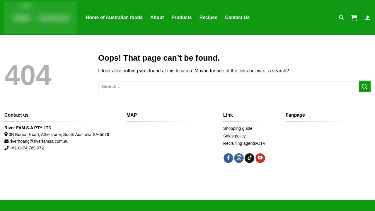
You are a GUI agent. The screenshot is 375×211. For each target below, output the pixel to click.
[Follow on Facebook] (228, 158)
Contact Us (237, 17)
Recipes (208, 17)
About (157, 17)
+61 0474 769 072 (27, 148)
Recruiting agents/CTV (244, 143)
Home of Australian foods (114, 17)
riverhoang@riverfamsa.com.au (39, 141)
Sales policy (234, 136)
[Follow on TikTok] (249, 158)
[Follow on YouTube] (260, 158)
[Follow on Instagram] (239, 158)
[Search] (341, 17)
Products (181, 17)
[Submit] (365, 86)
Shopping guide (238, 128)
